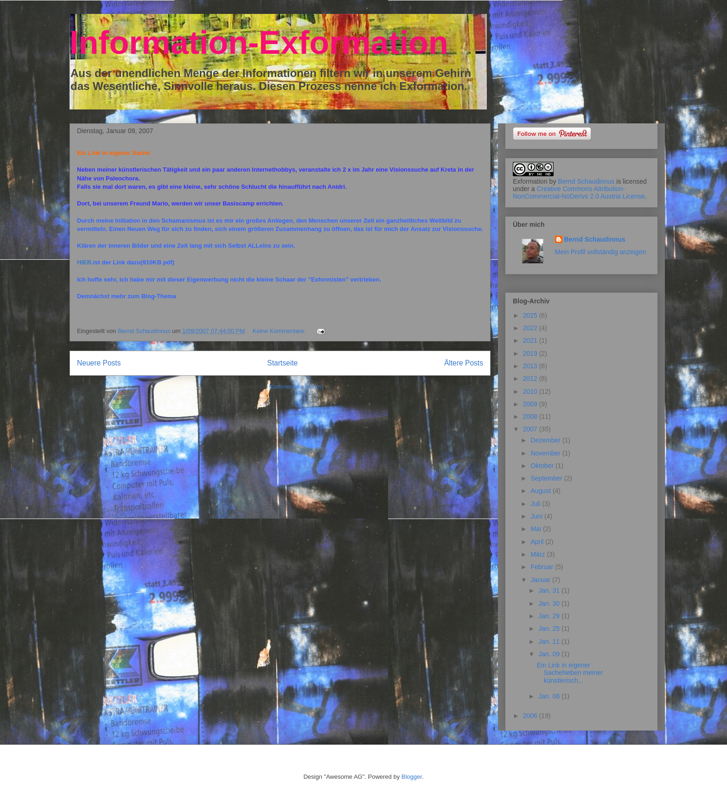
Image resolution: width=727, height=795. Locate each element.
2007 (531, 429)
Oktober (542, 465)
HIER (84, 262)
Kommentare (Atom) (296, 386)
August (541, 490)
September (547, 478)
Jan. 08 (549, 696)
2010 (531, 391)
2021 (531, 340)
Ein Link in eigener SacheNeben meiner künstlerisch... (570, 673)
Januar (541, 579)
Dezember (546, 440)
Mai (536, 528)
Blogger (412, 776)
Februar (542, 567)
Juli (536, 503)
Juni (537, 516)
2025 (531, 315)
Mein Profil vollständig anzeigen (600, 252)
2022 (531, 328)
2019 (531, 353)
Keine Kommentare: (280, 330)
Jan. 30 (549, 603)
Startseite (282, 363)
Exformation (530, 181)
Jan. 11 (549, 641)
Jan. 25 (549, 628)
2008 (531, 416)
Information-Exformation (259, 43)
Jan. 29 (549, 616)
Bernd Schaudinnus (586, 181)
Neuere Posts (99, 363)
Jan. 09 (549, 654)
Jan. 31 (549, 590)
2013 (531, 366)
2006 (531, 715)
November (546, 453)
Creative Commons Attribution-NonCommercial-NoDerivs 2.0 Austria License (579, 192)
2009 (531, 404)
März (538, 554)
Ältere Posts (463, 363)
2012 (531, 378)
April (537, 541)
